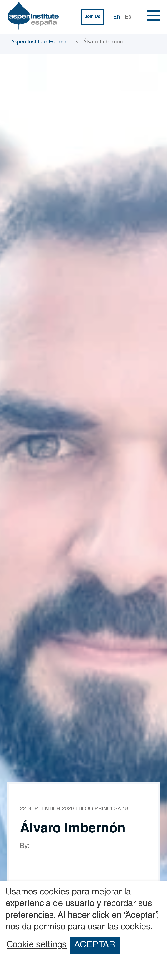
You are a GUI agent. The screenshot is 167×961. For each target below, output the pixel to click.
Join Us (92, 17)
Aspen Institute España (39, 42)
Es (128, 17)
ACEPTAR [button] (94, 945)
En (116, 17)
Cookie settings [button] (37, 945)
